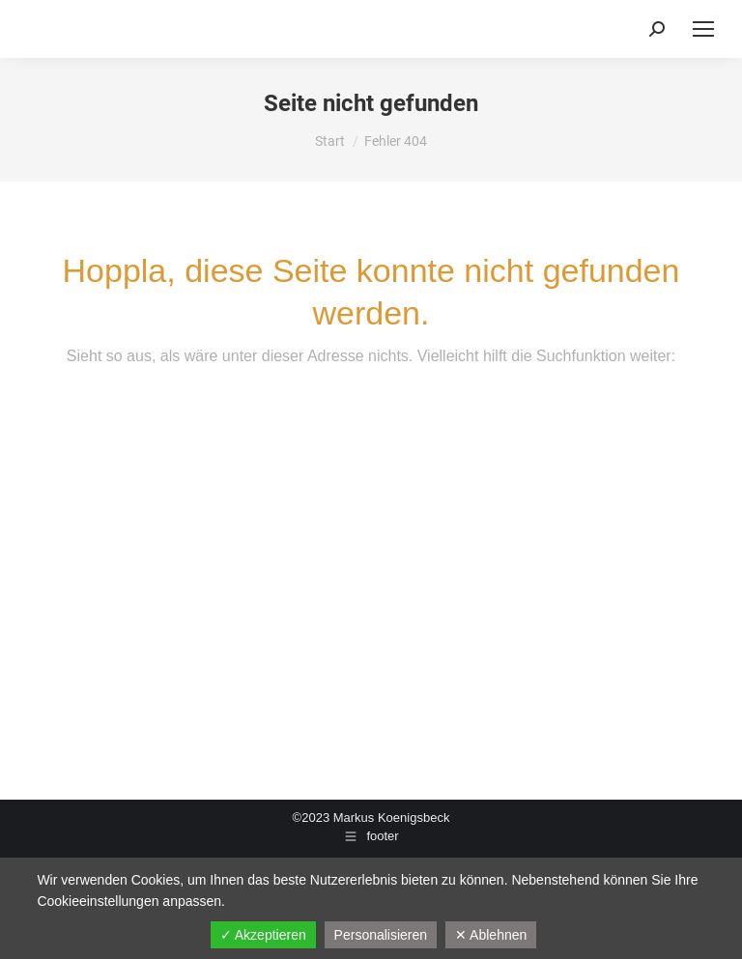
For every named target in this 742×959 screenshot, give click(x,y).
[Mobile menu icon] (703, 29)
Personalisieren (381, 935)
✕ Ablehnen (491, 935)
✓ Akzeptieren (263, 935)
